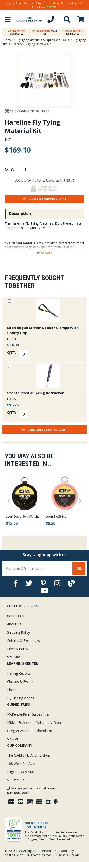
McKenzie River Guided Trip (28, 714)
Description (20, 213)
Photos (12, 690)
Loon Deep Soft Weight (22, 516)
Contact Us (15, 616)
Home (8, 40)
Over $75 (44, 32)
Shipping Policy (18, 632)
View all (13, 739)
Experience (72, 32)
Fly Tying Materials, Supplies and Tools (43, 40)
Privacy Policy (17, 649)
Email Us (16, 780)
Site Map (14, 657)
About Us (14, 624)
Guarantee (16, 32)
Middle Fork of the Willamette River (34, 722)
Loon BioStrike (56, 516)
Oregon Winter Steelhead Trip (30, 730)
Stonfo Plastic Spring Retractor (35, 392)
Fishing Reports (19, 673)
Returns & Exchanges (23, 640)
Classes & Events (20, 681)
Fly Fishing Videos (20, 698)
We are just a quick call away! (31, 790)
